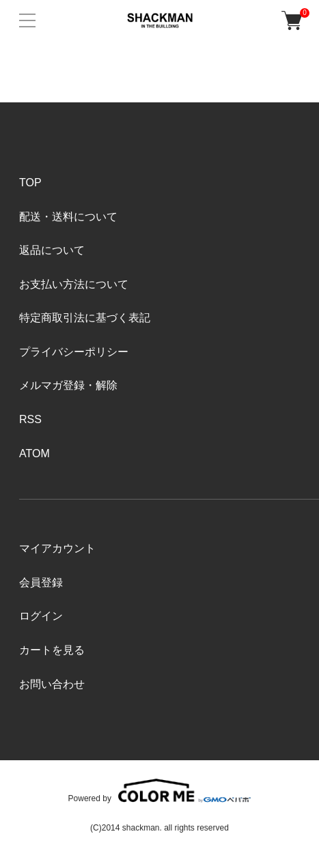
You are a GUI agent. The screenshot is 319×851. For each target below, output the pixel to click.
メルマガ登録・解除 (68, 385)
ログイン (41, 616)
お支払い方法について (73, 284)
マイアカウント (57, 548)
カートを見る (52, 650)
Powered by (159, 791)
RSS (30, 419)
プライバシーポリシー (73, 352)
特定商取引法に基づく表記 (84, 317)
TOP (30, 182)
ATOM (34, 453)
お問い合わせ (52, 684)
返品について (52, 250)
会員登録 (41, 582)
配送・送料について (68, 216)
